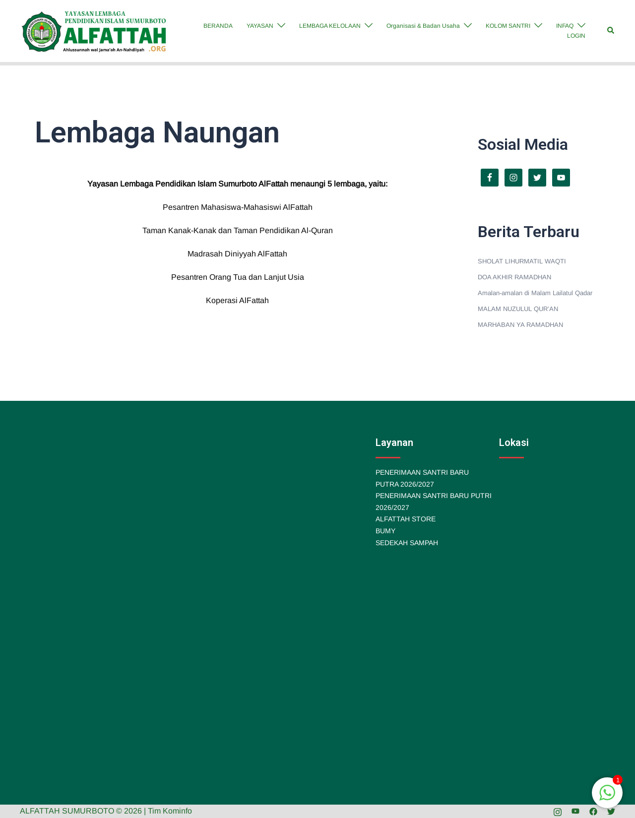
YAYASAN (260, 25)
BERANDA (218, 25)
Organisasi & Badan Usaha (423, 25)
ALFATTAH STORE (406, 519)
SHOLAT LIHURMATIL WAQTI (522, 261)
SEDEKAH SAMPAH (407, 543)
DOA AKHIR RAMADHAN (514, 277)
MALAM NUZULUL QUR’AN (518, 309)
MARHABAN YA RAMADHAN (520, 324)
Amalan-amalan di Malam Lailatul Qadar (535, 293)
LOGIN (576, 35)
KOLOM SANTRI (508, 25)
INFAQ (564, 25)
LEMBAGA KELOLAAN (330, 25)
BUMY (385, 531)
